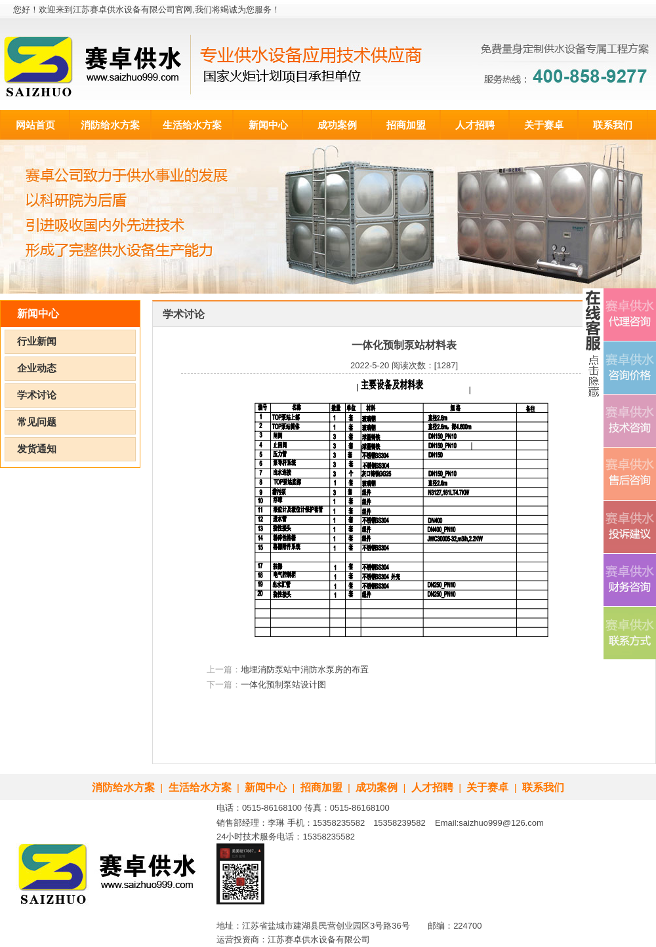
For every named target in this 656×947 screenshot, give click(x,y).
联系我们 (612, 124)
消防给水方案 (110, 124)
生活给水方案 (192, 124)
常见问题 (36, 422)
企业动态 (36, 368)
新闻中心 (268, 124)
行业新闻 (36, 341)
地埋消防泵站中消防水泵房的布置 (305, 669)
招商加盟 (406, 124)
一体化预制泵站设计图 (283, 684)
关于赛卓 (544, 124)
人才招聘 (475, 124)
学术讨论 (36, 395)
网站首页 (35, 124)
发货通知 (36, 449)
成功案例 (337, 124)
